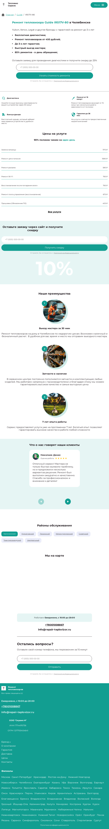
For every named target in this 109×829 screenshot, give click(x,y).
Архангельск (64, 793)
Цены (4, 758)
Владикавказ (54, 799)
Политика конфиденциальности (54, 825)
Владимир (70, 799)
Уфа (64, 782)
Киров (52, 793)
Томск (66, 788)
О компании (8, 746)
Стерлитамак (84, 820)
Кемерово (62, 804)
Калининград (37, 804)
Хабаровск (55, 788)
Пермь (29, 793)
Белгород (93, 793)
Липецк (5, 809)
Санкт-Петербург (22, 777)
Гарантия (6, 750)
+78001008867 (54, 625)
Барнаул (99, 782)
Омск (4, 793)
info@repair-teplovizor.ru (54, 629)
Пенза (100, 815)
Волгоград (86, 782)
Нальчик (88, 809)
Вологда (95, 799)
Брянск (24, 799)
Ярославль (30, 788)
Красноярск (16, 793)
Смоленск (46, 820)
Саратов (42, 788)
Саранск (16, 820)
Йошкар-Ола (20, 804)
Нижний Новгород (79, 777)
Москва (5, 777)
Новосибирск (9, 782)
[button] (68, 502)
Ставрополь (68, 820)
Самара (98, 788)
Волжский (83, 799)
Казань (56, 782)
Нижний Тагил (46, 815)
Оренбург (89, 815)
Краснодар (40, 777)
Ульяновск (40, 793)
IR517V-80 (30, 14)
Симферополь (30, 820)
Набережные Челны (70, 809)
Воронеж (73, 782)
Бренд (6, 742)
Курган (87, 804)
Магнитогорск (20, 809)
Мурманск (50, 809)
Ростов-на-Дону (57, 777)
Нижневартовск (10, 815)
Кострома (75, 804)
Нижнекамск (29, 815)
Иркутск (87, 788)
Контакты (6, 762)
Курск (96, 804)
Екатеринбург (42, 782)
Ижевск (5, 788)
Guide (19, 14)
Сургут (98, 820)
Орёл (78, 815)
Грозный (6, 804)
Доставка (6, 754)
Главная (10, 14)
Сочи (57, 820)
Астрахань (80, 793)
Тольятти (17, 788)
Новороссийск (65, 815)
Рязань (5, 820)
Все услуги (54, 212)
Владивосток (38, 799)
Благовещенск (10, 799)
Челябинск (25, 782)
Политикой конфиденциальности (66, 81)
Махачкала (36, 809)
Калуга (51, 804)
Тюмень (76, 788)
